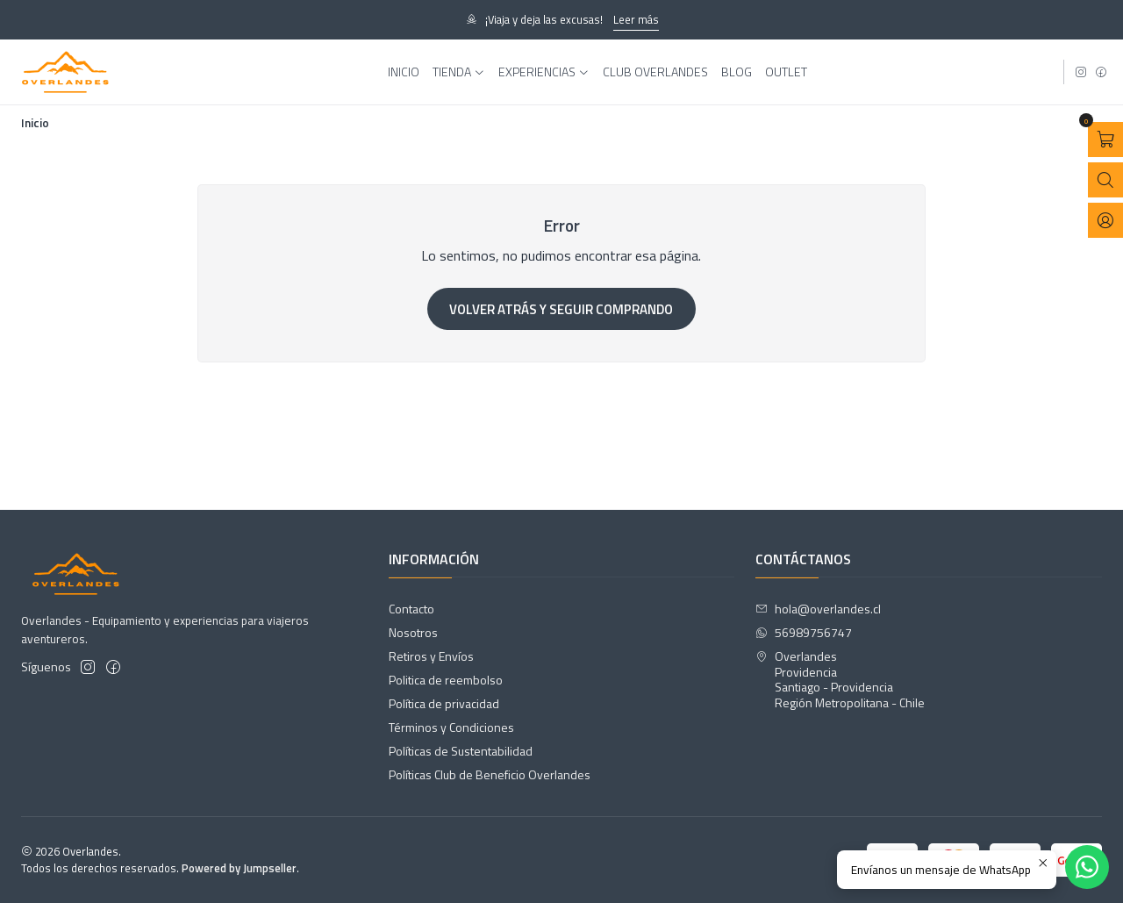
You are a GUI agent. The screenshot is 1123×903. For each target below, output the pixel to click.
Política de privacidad (444, 703)
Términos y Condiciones (451, 727)
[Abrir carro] (1105, 139)
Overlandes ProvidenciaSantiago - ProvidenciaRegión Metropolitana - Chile (840, 679)
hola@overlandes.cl (818, 608)
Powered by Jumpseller (239, 868)
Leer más (636, 19)
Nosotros (413, 632)
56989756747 (803, 632)
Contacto (411, 608)
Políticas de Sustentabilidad (461, 751)
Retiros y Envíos (431, 656)
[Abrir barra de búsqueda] (1105, 179)
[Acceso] (1105, 220)
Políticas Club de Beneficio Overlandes (489, 774)
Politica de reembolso (446, 679)
